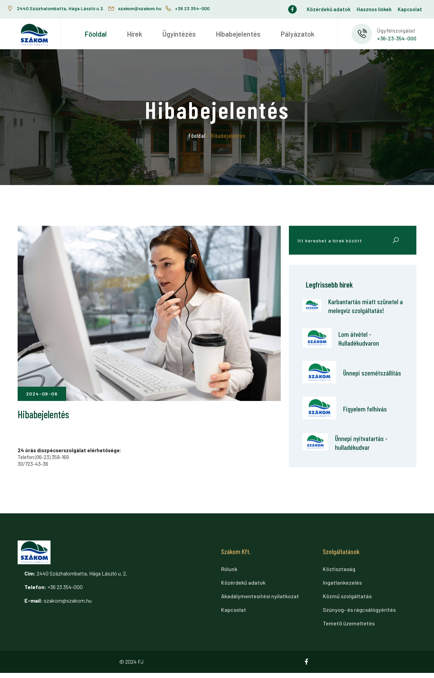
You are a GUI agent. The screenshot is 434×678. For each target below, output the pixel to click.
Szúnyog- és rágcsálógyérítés (359, 614)
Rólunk (229, 574)
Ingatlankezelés (342, 587)
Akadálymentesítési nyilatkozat (260, 601)
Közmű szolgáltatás (347, 601)
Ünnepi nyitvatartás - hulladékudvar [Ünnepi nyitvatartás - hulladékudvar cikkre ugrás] (363, 452)
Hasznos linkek (374, 9)
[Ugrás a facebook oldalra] (294, 9)
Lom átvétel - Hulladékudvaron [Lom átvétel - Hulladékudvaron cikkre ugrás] (360, 348)
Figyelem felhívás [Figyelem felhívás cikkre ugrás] (368, 418)
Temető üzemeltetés (349, 628)
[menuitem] (96, 34)
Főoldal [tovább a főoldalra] (197, 135)
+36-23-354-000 (396, 38)
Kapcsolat (410, 9)
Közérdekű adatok (329, 9)
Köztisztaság (339, 574)
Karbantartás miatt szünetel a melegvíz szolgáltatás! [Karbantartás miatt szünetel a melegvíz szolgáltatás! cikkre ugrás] (354, 311)
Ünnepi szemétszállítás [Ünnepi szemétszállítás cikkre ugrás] (364, 382)
